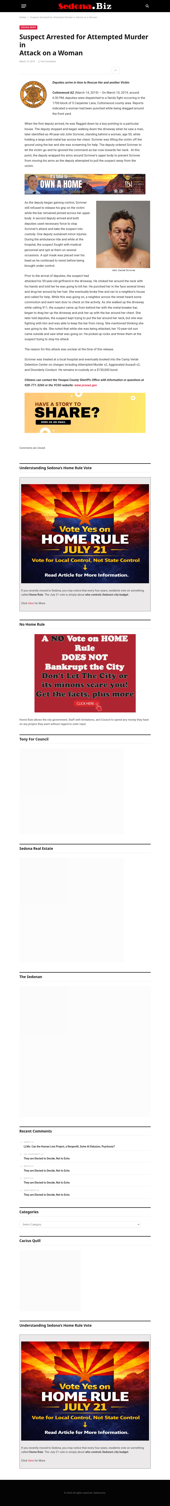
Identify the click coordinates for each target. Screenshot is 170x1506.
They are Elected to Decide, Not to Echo (47, 1158)
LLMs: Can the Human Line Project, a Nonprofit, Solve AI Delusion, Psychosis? (69, 1146)
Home (22, 17)
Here (30, 603)
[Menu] (23, 6)
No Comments (47, 61)
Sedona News (28, 27)
